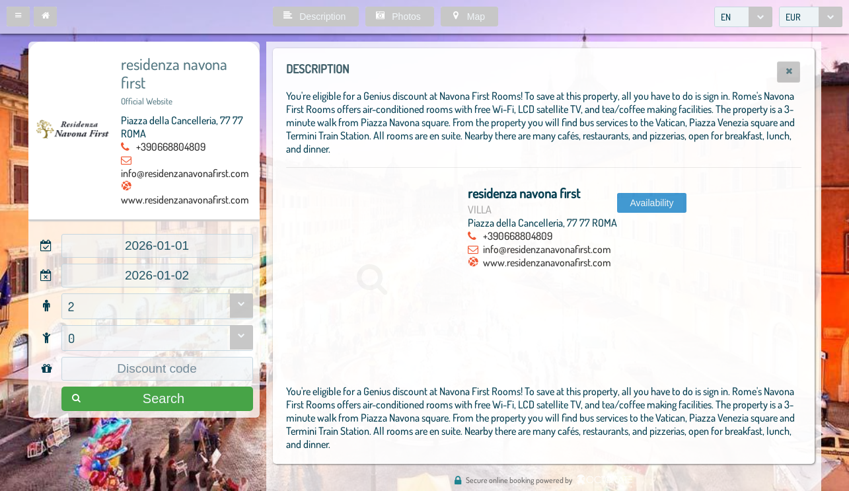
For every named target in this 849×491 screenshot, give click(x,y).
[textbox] (157, 246)
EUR (793, 16)
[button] (18, 16)
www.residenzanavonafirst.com (185, 199)
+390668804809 (170, 146)
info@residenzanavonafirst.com (185, 173)
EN (726, 16)
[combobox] (743, 17)
